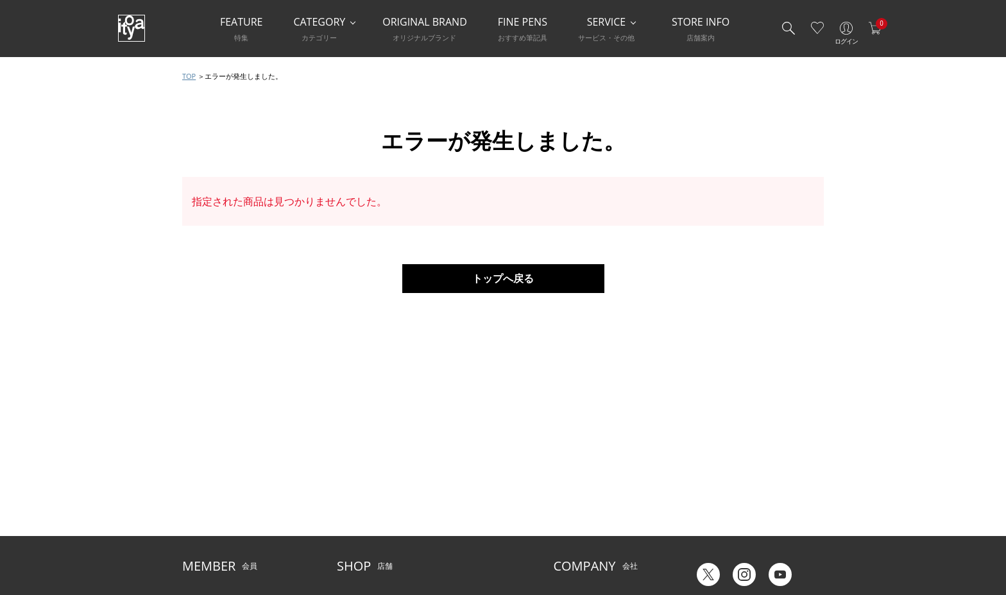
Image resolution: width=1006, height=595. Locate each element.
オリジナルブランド (587, 485)
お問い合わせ (205, 505)
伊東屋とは (572, 466)
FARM (347, 544)
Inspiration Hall (364, 485)
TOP (189, 76)
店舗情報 (444, 485)
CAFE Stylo (355, 524)
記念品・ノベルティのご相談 (603, 505)
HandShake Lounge (371, 505)
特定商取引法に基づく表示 (228, 544)
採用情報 (568, 524)
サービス (444, 466)
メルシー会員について (220, 485)
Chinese (809, 542)
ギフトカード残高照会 (728, 494)
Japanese (706, 542)
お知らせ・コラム (460, 505)
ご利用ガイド (205, 466)
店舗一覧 (352, 466)
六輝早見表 (709, 474)
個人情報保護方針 (213, 524)
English (759, 542)
